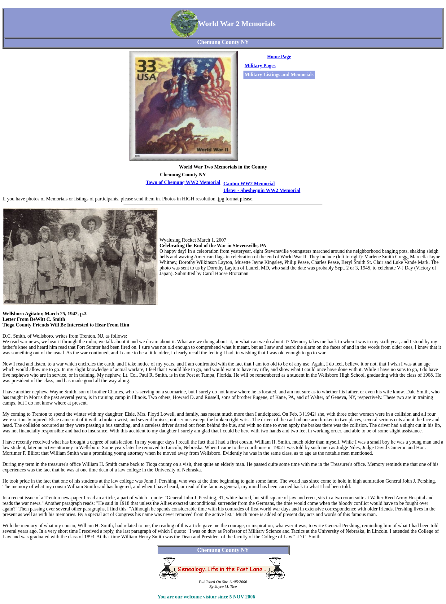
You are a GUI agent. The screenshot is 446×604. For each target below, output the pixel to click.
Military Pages (260, 65)
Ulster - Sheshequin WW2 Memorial (261, 190)
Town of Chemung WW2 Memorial (183, 182)
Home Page (279, 56)
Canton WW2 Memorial (249, 183)
